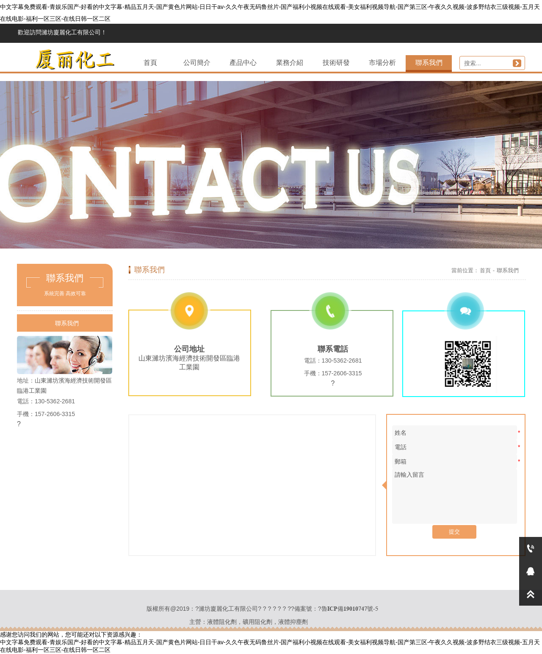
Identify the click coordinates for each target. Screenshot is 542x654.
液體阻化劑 (222, 622)
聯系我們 (508, 270)
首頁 (485, 270)
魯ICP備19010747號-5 (349, 608)
